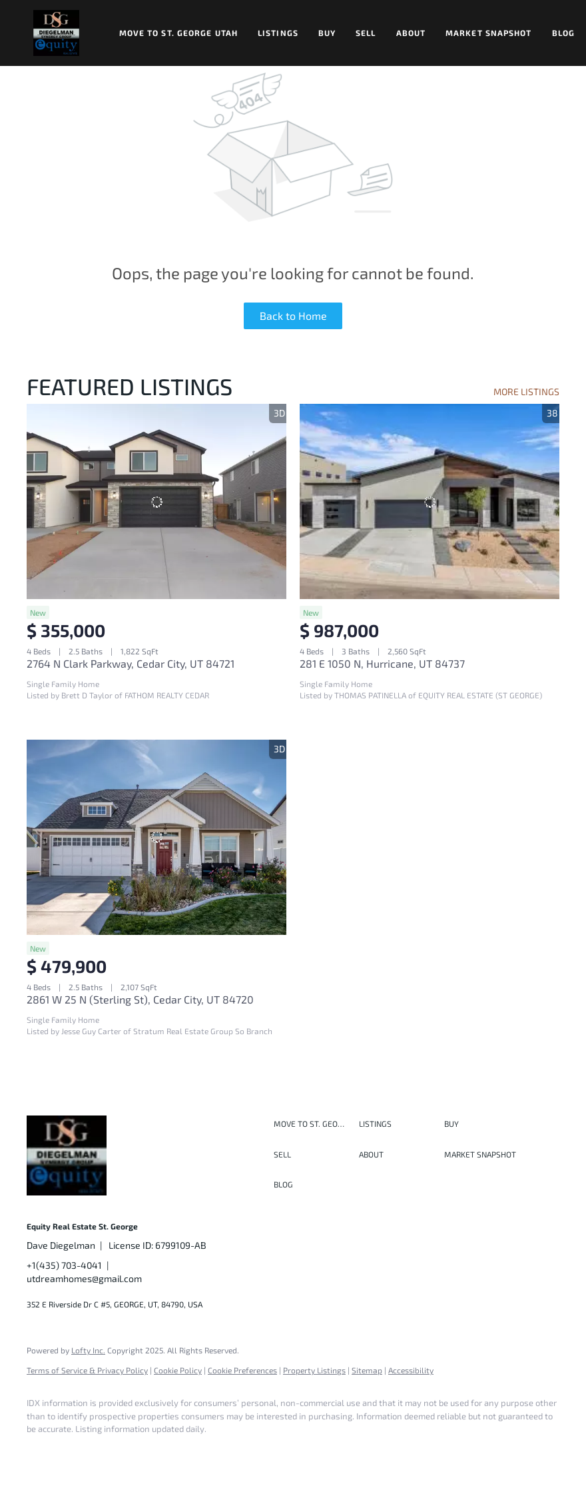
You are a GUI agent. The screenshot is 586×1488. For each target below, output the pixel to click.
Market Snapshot (488, 32)
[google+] (236, 1452)
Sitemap (367, 1370)
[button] (56, 33)
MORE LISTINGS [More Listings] (526, 391)
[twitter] (120, 1452)
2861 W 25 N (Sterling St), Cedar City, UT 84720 (140, 999)
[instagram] (158, 1452)
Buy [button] (327, 32)
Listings (278, 32)
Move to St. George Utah (178, 32)
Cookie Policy (178, 1370)
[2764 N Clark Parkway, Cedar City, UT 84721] (156, 501)
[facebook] (43, 1452)
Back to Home (293, 315)
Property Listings (314, 1370)
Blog (563, 32)
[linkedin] (81, 1452)
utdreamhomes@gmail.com (84, 1278)
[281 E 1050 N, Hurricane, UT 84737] (429, 501)
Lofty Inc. (88, 1350)
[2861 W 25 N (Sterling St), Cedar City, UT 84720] (156, 837)
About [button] (411, 32)
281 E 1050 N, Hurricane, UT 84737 (382, 663)
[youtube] (197, 1452)
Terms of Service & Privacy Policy (87, 1370)
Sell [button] (366, 32)
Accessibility (411, 1370)
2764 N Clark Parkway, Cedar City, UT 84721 (130, 663)
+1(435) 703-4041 (64, 1265)
